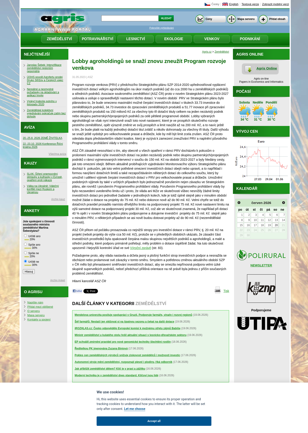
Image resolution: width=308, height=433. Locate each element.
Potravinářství (97, 39)
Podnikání (250, 39)
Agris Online (266, 68)
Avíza (29, 127)
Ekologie (173, 39)
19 (269, 225)
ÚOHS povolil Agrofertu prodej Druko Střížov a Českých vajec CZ (45, 80)
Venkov (211, 39)
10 (255, 220)
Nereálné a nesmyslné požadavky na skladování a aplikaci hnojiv (43, 92)
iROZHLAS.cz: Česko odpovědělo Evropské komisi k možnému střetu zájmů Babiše (127, 328)
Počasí (243, 91)
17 (255, 225)
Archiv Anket (57, 280)
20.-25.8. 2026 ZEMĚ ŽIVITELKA (42, 138)
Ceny (209, 19)
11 (262, 220)
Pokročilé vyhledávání (162, 27)
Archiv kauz (58, 199)
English (233, 4)
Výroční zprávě (140, 248)
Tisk (226, 291)
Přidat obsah (277, 19)
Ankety (31, 211)
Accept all (154, 421)
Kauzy (30, 163)
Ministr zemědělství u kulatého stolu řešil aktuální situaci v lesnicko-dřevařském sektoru (131, 335)
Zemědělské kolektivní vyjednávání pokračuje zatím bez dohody (46, 113)
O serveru (33, 311)
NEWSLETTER (261, 265)
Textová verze (250, 4)
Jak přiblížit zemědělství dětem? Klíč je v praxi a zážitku (110, 368)
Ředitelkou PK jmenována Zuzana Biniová (101, 348)
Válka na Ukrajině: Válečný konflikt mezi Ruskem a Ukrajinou (43, 189)
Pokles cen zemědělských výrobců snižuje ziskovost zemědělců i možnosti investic (127, 355)
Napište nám (35, 302)
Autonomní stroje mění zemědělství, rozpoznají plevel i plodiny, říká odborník (123, 362)
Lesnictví (135, 39)
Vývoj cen (247, 131)
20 (276, 225)
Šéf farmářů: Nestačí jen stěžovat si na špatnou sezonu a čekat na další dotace (124, 321)
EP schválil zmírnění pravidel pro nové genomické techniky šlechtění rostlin (123, 341)
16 (248, 225)
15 (241, 225)
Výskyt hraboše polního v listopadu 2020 (42, 103)
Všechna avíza (57, 154)
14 (283, 220)
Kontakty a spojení (39, 319)
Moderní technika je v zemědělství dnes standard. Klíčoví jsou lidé (116, 375)
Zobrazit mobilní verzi (275, 4)
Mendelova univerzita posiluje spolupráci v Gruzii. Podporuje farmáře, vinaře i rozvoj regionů (133, 314)
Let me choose (134, 409)
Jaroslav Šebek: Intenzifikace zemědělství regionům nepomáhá (44, 68)
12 (269, 220)
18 (262, 225)
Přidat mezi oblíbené (40, 306)
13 (276, 220)
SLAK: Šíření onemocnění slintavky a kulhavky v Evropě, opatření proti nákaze (45, 177)
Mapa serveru (246, 19)
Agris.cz (206, 51)
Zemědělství (59, 39)
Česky (215, 4)
